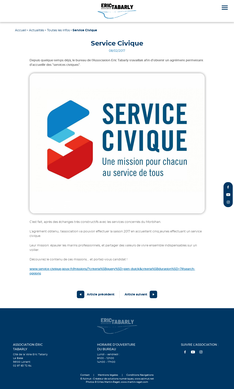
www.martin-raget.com (134, 382)
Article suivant (136, 294)
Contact (85, 375)
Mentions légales (108, 375)
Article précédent (100, 294)
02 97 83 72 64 (22, 365)
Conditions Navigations (140, 375)
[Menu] (225, 8)
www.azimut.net (144, 379)
